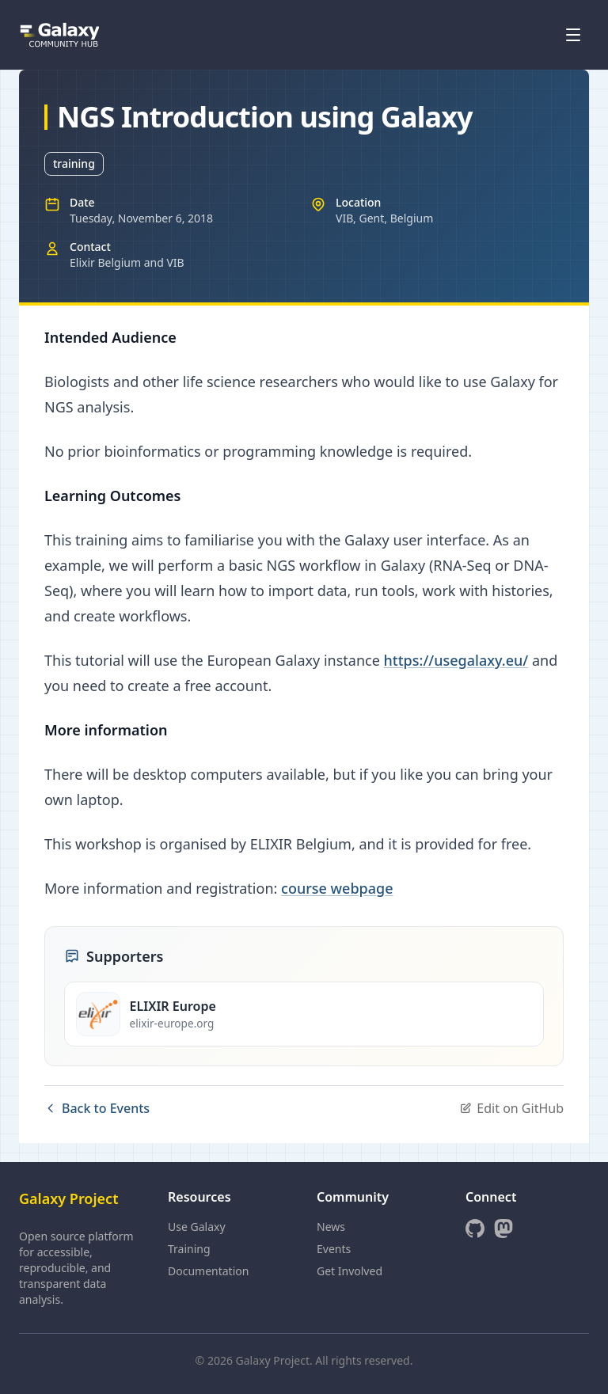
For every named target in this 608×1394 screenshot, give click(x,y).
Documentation (208, 1270)
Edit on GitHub (511, 1108)
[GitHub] (475, 1228)
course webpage (337, 888)
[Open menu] (573, 35)
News (331, 1226)
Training (189, 1248)
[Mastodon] (503, 1228)
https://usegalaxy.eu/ (456, 660)
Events (334, 1248)
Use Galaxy (197, 1226)
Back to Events (97, 1108)
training (74, 163)
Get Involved (349, 1270)
